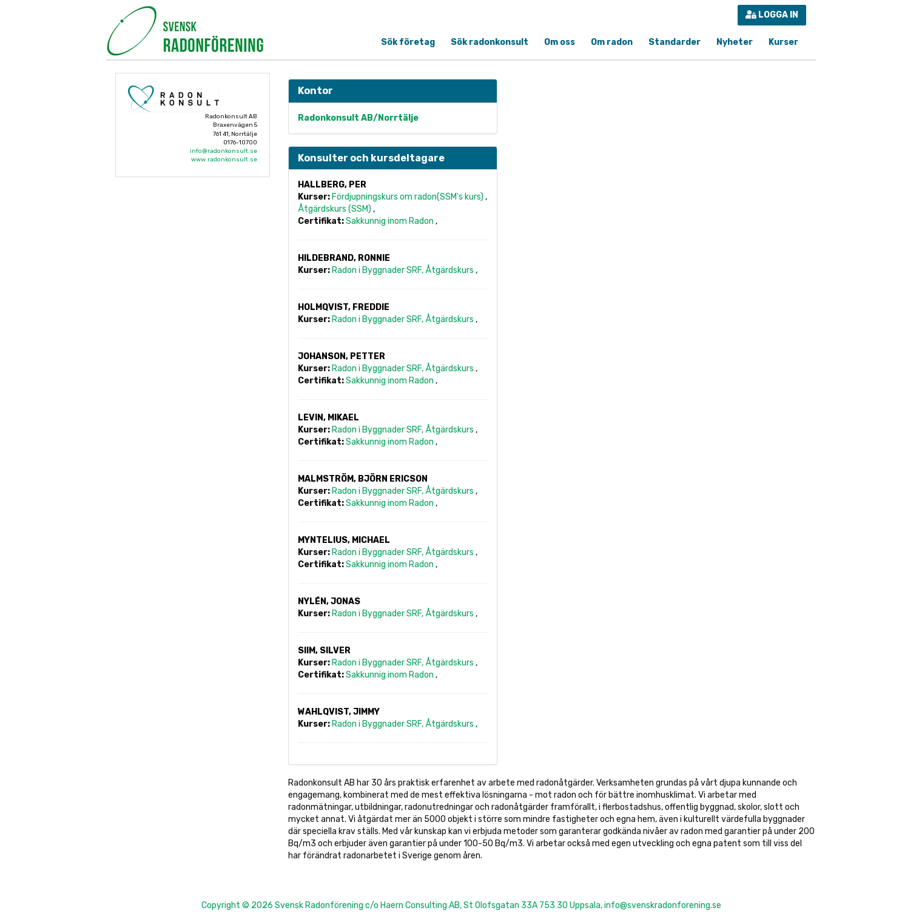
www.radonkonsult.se (224, 159)
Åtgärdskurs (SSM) (335, 209)
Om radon (612, 42)
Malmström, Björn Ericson (363, 479)
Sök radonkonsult (489, 42)
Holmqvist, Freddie (343, 307)
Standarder (674, 42)
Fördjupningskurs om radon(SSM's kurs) (408, 197)
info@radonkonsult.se (223, 151)
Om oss (559, 42)
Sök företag (408, 42)
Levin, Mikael (328, 417)
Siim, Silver (324, 650)
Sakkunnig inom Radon (391, 221)
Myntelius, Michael (344, 540)
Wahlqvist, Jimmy (339, 712)
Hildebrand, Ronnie (344, 258)
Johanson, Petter (341, 356)
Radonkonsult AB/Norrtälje (358, 118)
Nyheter (734, 42)
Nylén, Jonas (329, 601)
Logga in (771, 15)
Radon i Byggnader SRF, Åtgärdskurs (404, 270)
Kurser (783, 42)
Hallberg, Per (332, 185)
